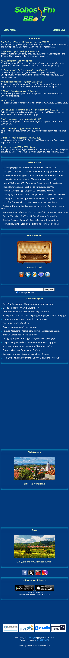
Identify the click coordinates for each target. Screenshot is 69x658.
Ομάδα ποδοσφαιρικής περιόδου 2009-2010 (21, 119)
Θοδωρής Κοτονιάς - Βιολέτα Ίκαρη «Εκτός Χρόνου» (26, 354)
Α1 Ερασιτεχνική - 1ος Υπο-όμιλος (16, 61)
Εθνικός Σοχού (7, 100)
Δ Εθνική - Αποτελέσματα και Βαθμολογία (19, 91)
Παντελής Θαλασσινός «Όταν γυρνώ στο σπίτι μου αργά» (29, 304)
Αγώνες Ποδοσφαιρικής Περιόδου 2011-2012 (21, 82)
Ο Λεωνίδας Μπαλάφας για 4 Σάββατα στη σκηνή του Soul (29, 179)
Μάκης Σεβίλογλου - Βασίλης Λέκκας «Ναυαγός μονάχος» (29, 338)
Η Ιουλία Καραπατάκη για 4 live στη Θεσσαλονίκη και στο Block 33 (33, 175)
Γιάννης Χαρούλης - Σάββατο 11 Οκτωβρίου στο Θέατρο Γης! (30, 216)
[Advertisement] (34, 407)
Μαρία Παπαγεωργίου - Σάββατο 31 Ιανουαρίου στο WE (28, 187)
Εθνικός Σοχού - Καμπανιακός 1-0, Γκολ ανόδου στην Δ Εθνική (29, 110)
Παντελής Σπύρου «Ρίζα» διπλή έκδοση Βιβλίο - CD (26, 319)
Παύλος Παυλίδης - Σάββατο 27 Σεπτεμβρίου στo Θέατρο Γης (31, 224)
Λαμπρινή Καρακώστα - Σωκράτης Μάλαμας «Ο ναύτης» (28, 346)
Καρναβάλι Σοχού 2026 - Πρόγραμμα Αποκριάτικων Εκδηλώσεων (32, 183)
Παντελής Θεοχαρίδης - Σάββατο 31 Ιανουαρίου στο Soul (28, 191)
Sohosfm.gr (29, 637)
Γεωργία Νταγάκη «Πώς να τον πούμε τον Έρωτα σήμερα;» (29, 342)
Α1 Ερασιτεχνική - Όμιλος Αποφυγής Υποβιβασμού (24, 70)
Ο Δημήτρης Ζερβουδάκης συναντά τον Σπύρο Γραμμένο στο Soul (33, 198)
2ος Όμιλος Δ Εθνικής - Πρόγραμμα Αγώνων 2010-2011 (26, 42)
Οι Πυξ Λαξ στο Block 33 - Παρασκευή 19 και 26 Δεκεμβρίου (30, 202)
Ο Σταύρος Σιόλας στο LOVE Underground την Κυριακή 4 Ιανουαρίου (34, 194)
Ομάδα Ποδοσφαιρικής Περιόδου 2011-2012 (21, 128)
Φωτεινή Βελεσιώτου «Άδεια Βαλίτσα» (20, 335)
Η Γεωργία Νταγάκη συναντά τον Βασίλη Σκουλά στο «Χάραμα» (31, 358)
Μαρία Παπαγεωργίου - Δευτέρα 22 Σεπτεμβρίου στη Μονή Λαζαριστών (35, 212)
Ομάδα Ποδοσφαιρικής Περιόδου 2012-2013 (21, 138)
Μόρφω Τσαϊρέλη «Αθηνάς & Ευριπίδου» (21, 308)
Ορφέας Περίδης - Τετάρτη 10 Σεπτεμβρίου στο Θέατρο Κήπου (31, 220)
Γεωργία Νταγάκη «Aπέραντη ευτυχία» (20, 327)
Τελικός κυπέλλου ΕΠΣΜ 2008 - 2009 (18, 147)
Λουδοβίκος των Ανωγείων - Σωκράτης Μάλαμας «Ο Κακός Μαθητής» (34, 315)
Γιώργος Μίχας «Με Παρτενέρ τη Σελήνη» (21, 350)
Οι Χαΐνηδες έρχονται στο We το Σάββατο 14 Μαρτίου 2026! (30, 167)
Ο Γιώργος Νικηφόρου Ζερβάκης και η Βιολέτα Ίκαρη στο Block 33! (33, 171)
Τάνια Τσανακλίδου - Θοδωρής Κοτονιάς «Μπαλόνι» (26, 311)
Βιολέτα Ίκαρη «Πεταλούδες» (16, 323)
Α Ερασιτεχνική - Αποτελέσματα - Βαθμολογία (21, 51)
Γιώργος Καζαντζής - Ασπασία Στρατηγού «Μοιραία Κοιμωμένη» (32, 331)
